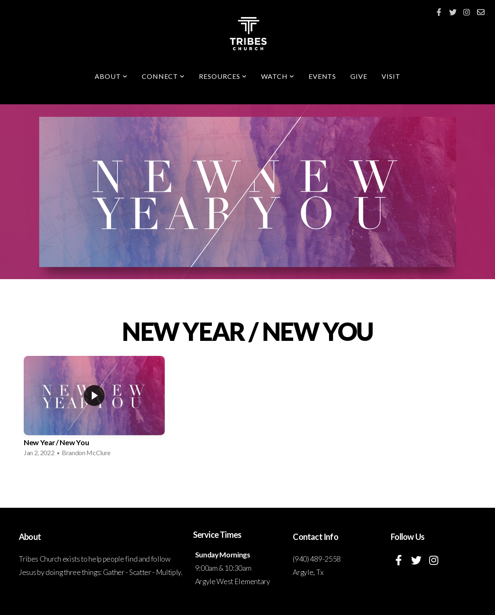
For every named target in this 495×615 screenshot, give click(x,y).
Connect (163, 76)
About (111, 76)
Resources (223, 76)
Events (323, 76)
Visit (391, 76)
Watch (277, 76)
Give (358, 76)
